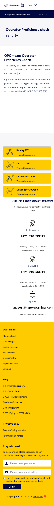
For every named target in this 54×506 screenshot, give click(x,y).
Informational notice (13, 435)
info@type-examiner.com (17, 14)
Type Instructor (10, 363)
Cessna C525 (9, 357)
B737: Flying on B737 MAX (16, 413)
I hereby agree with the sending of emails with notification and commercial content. (28, 479)
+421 (33, 236)
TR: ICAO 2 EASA (11, 391)
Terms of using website (14, 430)
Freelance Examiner (12, 402)
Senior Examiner (11, 346)
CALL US (42, 14)
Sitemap (7, 368)
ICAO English (9, 341)
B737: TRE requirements (15, 396)
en (30, 5)
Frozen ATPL (9, 352)
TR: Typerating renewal (14, 385)
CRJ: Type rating (11, 407)
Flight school (9, 335)
